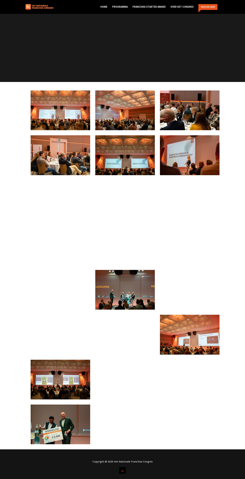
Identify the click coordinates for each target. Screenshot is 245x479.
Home (103, 6)
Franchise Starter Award (149, 6)
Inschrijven (208, 7)
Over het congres (182, 6)
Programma (120, 6)
